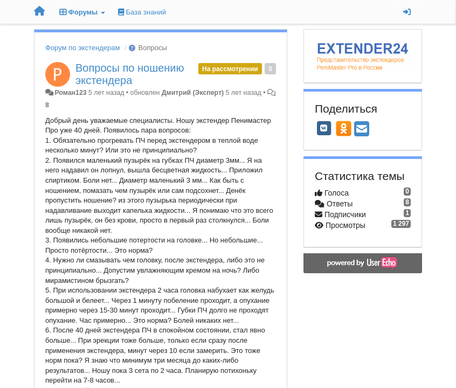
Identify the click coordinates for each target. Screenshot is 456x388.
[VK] (324, 128)
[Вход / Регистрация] (407, 12)
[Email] (361, 129)
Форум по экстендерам (82, 48)
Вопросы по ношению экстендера (129, 74)
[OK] (343, 128)
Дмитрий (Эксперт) (193, 92)
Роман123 (70, 92)
